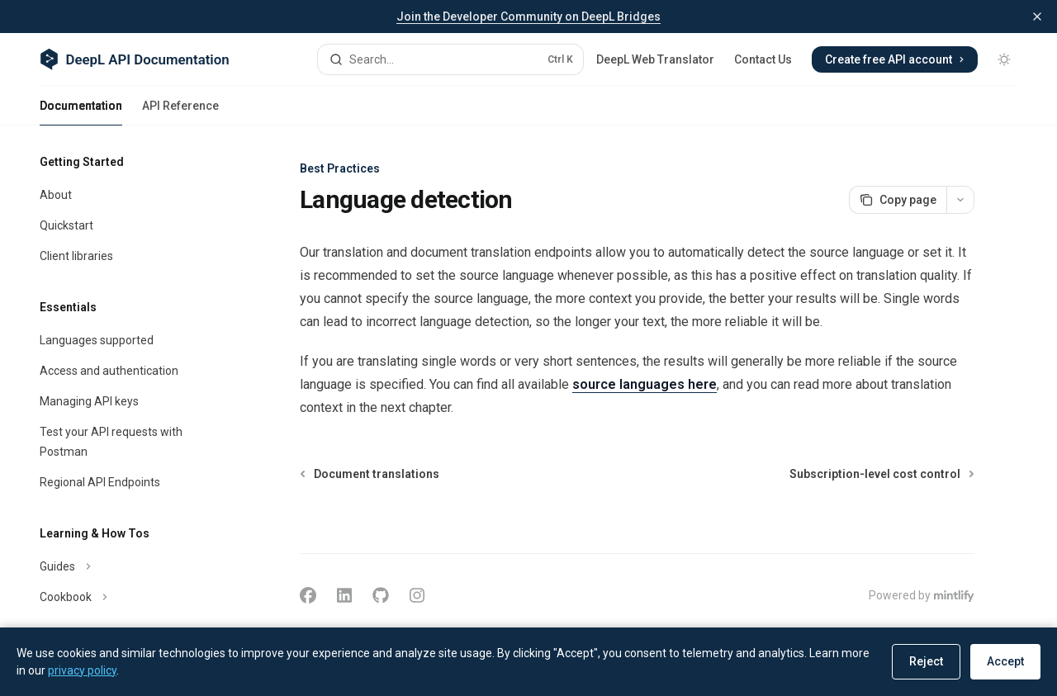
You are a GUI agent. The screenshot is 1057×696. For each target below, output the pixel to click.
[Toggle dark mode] (1004, 59)
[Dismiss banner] (1037, 16)
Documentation (81, 112)
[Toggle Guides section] (132, 566)
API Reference (180, 112)
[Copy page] (897, 200)
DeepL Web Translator (655, 59)
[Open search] (450, 59)
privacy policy (82, 670)
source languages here (644, 384)
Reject (926, 661)
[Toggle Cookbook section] (132, 597)
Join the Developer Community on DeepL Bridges (528, 16)
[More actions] (960, 200)
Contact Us (763, 59)
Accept (1005, 661)
